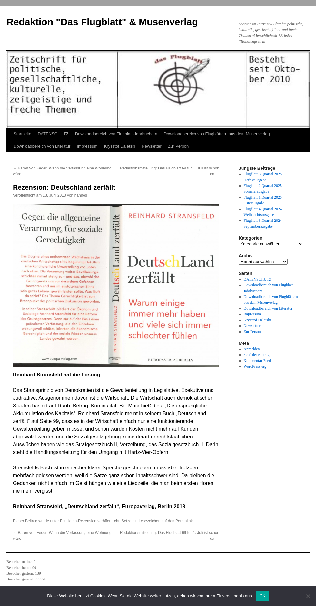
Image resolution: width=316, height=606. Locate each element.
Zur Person (178, 146)
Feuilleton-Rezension (78, 521)
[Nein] (308, 596)
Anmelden (252, 349)
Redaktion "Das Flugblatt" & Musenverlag (102, 21)
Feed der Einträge (257, 355)
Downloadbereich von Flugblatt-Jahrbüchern (116, 133)
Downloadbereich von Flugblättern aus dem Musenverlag (217, 133)
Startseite (22, 133)
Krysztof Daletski (119, 146)
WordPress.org (255, 366)
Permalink (184, 521)
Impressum (87, 146)
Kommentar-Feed (257, 360)
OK (262, 595)
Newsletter (151, 146)
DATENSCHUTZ (53, 133)
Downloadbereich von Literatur (42, 146)
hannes (80, 195)
